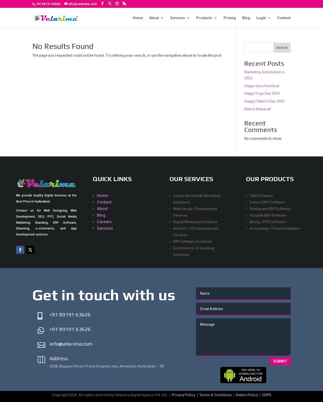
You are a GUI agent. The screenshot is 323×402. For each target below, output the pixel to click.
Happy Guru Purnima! (261, 86)
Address (58, 358)
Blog (246, 18)
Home (138, 18)
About (154, 18)
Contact (284, 18)
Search (282, 48)
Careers (104, 221)
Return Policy (247, 395)
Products (204, 18)
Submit (280, 361)
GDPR (266, 395)
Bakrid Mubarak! (257, 109)
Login (261, 18)
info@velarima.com (70, 344)
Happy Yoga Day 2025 (262, 93)
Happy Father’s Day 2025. (264, 101)
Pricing (230, 18)
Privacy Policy (184, 395)
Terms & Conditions (215, 395)
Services (177, 18)
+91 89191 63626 (48, 4)
